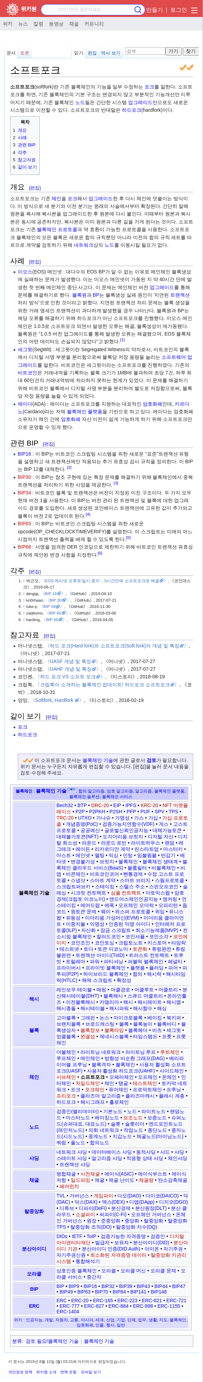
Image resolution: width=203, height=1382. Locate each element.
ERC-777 (70, 1306)
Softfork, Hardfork (55, 700)
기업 (121, 1319)
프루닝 (173, 1089)
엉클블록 (66, 1036)
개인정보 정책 (20, 1372)
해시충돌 (66, 1008)
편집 (92, 53)
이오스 (25, 271)
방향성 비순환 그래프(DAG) (134, 1058)
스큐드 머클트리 (145, 996)
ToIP (91, 1236)
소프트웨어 (174, 357)
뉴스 (23, 23)
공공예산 (90, 830)
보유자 (121, 1242)
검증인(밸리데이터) (77, 1111)
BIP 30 (55, 600)
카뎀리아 (109, 1002)
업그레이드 (140, 102)
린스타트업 (146, 849)
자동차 (61, 1319)
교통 (74, 1319)
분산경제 (121, 1208)
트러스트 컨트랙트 (149, 955)
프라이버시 (68, 967)
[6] (100, 553)
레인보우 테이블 (74, 989)
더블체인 (66, 1052)
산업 (110, 1319)
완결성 (87, 1036)
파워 (95, 961)
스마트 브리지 (135, 880)
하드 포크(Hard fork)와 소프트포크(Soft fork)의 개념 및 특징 (114, 645)
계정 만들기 (148, 10)
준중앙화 (110, 1220)
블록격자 (101, 1064)
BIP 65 (55, 613)
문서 (11, 53)
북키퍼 (173, 1017)
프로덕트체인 (147, 1089)
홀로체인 (119, 1102)
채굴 (74, 23)
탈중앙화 (34, 1211)
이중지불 (75, 924)
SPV (159, 811)
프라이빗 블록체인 (105, 967)
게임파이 (103, 1195)
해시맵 (173, 1002)
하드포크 (131, 110)
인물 (99, 1325)
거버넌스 (79, 1195)
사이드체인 (171, 1071)
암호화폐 (152, 404)
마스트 (63, 855)
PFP (131, 811)
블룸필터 (137, 868)
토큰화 (140, 949)
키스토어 (157, 943)
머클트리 (168, 989)
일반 (121, 1325)
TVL (60, 1195)
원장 (91, 1220)
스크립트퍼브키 (73, 886)
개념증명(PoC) (82, 824)
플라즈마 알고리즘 (100, 1096)
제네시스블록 (114, 1036)
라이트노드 (153, 1111)
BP (96, 295)
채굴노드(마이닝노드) (160, 1136)
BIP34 (24, 492)
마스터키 (173, 849)
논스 (104, 1017)
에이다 (25, 404)
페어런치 (69, 1186)
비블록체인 (163, 868)
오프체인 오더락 (136, 905)
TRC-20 (64, 818)
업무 (142, 1319)
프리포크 (66, 1096)
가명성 (122, 818)
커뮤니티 (94, 23)
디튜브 (67, 1208)
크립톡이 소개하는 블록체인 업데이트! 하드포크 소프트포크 (105, 684)
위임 (160, 911)
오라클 (34, 1274)
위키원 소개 (46, 1372)
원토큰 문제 (83, 911)
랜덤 (169, 843)
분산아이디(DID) (151, 1242)
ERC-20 (80, 1300)
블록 (34, 1030)
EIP (117, 805)
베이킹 (154, 1017)
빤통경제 (133, 874)
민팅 (128, 855)
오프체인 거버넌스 (151, 1214)
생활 (153, 1319)
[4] (88, 514)
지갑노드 (122, 1136)
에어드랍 (90, 905)
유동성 (73, 918)
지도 (163, 1319)
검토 (151, 760)
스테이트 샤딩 (71, 1158)
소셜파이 (85, 1214)
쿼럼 (61, 1142)
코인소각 (159, 936)
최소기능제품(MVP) (157, 930)
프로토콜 (67, 229)
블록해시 (113, 996)
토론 (24, 53)
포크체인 (94, 1089)
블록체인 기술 (98, 760)
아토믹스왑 (158, 893)
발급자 (102, 1242)
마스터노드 (78, 1117)
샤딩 (34, 1158)
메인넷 (83, 855)
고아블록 (66, 1017)
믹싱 (113, 855)
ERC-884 (119, 1306)
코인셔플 (135, 936)
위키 (8, 23)
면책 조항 (68, 1372)
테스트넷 (69, 949)
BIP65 (24, 523)
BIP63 (84, 1292)
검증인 (157, 1236)
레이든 (83, 849)
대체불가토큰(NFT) (77, 836)
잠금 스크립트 (115, 930)
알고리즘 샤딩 (107, 1158)
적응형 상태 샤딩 (144, 1158)
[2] (69, 467)
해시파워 (119, 1008)
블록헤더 (138, 1030)
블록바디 (167, 1024)
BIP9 (74, 1286)
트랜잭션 (180, 295)
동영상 (56, 23)
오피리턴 (168, 905)
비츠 (157, 1030)
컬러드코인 (108, 936)
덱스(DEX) (113, 1202)
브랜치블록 (68, 1024)
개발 (49, 1319)
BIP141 (138, 1292)
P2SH (115, 811)
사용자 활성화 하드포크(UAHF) (121, 1071)
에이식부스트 (152, 1174)
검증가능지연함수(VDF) (128, 824)
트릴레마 (75, 961)
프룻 (167, 1036)
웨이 (106, 911)
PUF (145, 811)
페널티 (175, 961)
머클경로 (120, 989)
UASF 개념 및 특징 (70, 661)
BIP (34, 1289)
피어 (173, 967)
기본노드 (113, 1111)
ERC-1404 (67, 1311)
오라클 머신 (133, 1270)
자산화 (88, 930)
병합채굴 (66, 1174)
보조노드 (133, 1117)
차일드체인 (88, 1083)
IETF (77, 1236)
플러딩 (156, 967)
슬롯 (115, 1124)
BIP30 (24, 477)
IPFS (130, 805)
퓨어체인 (118, 1089)
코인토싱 (104, 943)
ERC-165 (103, 1300)
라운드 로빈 (114, 843)
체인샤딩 (177, 1158)
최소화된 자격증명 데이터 (118, 1255)
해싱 (162, 1008)
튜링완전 (161, 949)
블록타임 (114, 1030)
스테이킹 (105, 886)
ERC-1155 (168, 1306)
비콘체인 (75, 874)
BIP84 (119, 1292)
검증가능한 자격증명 (123, 1236)
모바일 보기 (91, 1372)
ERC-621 (152, 1300)
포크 (149, 87)
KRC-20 (149, 805)
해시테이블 (92, 1008)
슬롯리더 (135, 1124)
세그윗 (25, 349)
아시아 (87, 1319)
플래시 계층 (172, 1096)
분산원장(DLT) (151, 1208)
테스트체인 (145, 1083)
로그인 (178, 10)
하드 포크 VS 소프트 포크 (68, 676)
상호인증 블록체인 (76, 1270)
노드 (80, 102)
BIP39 (125, 1286)
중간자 (94, 1277)
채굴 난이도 (121, 1180)
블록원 (79, 295)
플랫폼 (95, 411)
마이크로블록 (128, 1017)
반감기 (168, 855)
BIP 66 (52, 619)
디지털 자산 (160, 836)
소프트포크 (92, 1077)
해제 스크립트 (97, 980)
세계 (99, 1319)
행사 (110, 1325)
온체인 (169, 1077)
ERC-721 (176, 1300)
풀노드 (78, 1142)
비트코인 (27, 372)
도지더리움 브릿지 (123, 836)
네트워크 (83, 245)
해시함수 (143, 1008)
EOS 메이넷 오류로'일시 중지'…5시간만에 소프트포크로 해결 (102, 580)
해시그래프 (92, 1102)
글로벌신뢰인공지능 (126, 830)
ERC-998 (143, 1306)
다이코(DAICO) (162, 1195)
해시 (34, 999)
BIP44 (161, 1286)
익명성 (97, 924)
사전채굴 (90, 1174)
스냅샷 (78, 880)
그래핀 (87, 1017)
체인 (56, 198)
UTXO (85, 818)
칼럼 (38, 23)
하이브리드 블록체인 (105, 974)
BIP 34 (50, 606)
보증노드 (157, 1117)
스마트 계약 (103, 880)
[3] (116, 483)
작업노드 (133, 1130)
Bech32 (64, 805)
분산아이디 (34, 1249)
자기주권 (173, 1249)
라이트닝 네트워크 (100, 1052)
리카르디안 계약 (112, 849)
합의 (137, 974)
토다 (88, 949)
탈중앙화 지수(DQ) (136, 1227)
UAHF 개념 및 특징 (71, 669)
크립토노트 (130, 943)
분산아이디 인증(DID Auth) (111, 1249)
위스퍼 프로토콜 (132, 911)
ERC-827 (94, 1306)
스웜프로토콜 (169, 880)
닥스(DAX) (86, 1202)
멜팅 (99, 855)
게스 (164, 824)
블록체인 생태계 (160, 861)
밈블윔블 (147, 855)
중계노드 (98, 1136)
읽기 (78, 53)
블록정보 (90, 1030)
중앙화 (132, 1220)
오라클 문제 (163, 1270)
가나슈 (103, 818)
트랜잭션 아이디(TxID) (100, 955)
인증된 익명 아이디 (129, 924)
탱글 (123, 1083)
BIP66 (24, 547)
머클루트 (144, 989)
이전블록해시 (80, 1002)
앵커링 (170, 899)
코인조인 (80, 943)
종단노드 (157, 1130)
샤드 (165, 1152)
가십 (153, 818)
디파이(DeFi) (93, 1208)
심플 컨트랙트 (126, 893)
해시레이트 (150, 1002)
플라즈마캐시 (140, 1096)
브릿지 (107, 861)
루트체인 (170, 1052)
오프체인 (147, 1077)
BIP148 (159, 1292)
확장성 (124, 980)
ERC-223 (127, 1300)
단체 (131, 1319)
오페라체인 (121, 1077)
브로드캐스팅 (100, 1024)
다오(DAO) (129, 1195)
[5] (128, 537)
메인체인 (90, 1058)
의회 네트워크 (103, 1130)
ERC (34, 1306)
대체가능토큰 (167, 830)
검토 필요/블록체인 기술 (52, 1341)
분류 (17, 1341)
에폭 (109, 905)
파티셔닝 (113, 961)
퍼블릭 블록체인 (145, 961)
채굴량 (146, 1180)
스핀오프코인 (163, 886)
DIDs (61, 1236)
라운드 (89, 843)
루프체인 (66, 1058)
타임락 (178, 943)
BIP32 (108, 1286)
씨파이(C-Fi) (113, 1214)
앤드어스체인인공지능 (133, 899)
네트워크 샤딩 (71, 1152)
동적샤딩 (146, 1152)
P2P (80, 811)
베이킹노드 (107, 1117)
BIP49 (66, 1292)
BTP (82, 805)
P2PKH (97, 811)
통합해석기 (88, 1261)
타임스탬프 (145, 1036)
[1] (122, 340)
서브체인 (66, 1077)
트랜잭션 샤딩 (75, 1164)
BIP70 (101, 1292)
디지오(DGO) (173, 1202)
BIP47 (178, 1286)
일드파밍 (80, 1180)
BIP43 (143, 1286)
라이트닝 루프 (140, 1052)
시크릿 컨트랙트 (88, 893)
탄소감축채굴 (172, 1180)
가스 (139, 818)
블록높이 (143, 1024)
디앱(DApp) (141, 1202)
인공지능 (34, 1319)
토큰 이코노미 (112, 949)
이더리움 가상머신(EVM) (112, 918)
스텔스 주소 (132, 886)
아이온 (152, 1249)
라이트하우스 (145, 843)
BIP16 (24, 454)
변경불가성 (83, 861)
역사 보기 (110, 53)
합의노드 (99, 1142)
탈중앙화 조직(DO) (90, 1227)
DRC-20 (100, 805)
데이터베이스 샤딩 (112, 1152)
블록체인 (46, 229)
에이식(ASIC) (119, 1174)
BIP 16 (51, 593)
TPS (173, 811)
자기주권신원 (71, 1255)
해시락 (154, 974)
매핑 (101, 989)
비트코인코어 (104, 874)
